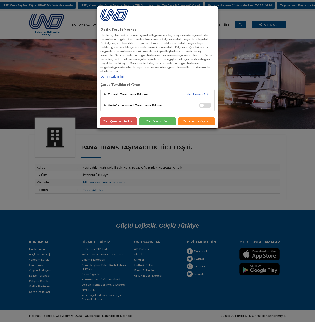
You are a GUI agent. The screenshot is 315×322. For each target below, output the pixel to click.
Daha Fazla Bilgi (112, 76)
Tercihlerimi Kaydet (196, 121)
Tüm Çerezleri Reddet (118, 121)
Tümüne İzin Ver (157, 121)
